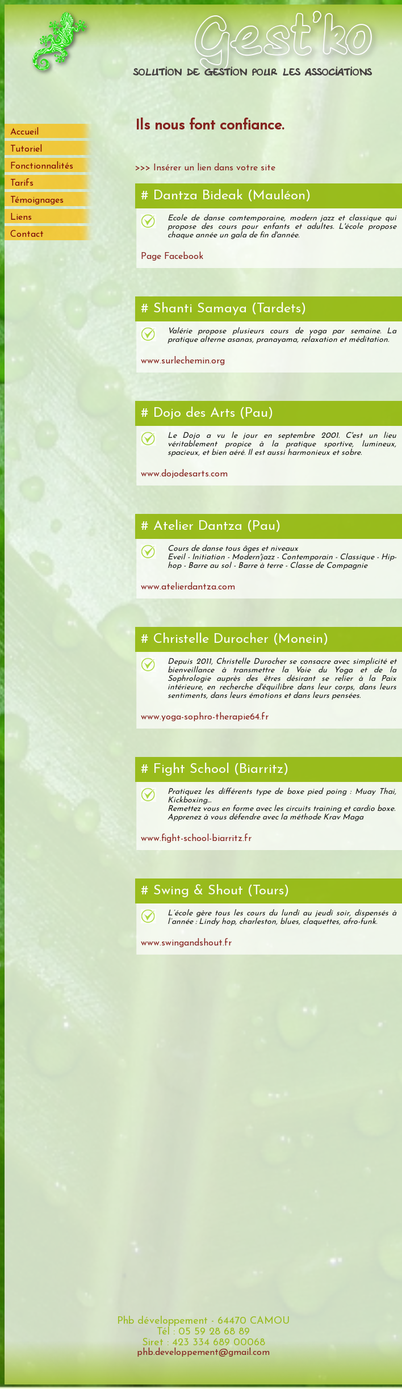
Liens (21, 217)
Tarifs (22, 183)
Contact (27, 234)
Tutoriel (26, 149)
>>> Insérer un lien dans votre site (205, 168)
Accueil (24, 132)
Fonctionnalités (41, 166)
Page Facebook (172, 256)
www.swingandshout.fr (186, 943)
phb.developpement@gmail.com (203, 1352)
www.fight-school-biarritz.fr (196, 838)
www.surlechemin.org (183, 361)
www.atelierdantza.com (188, 587)
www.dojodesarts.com (184, 474)
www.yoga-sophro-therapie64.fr (205, 717)
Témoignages (37, 200)
